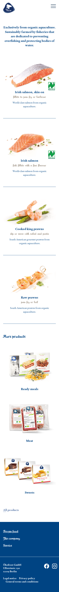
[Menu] (53, 6)
